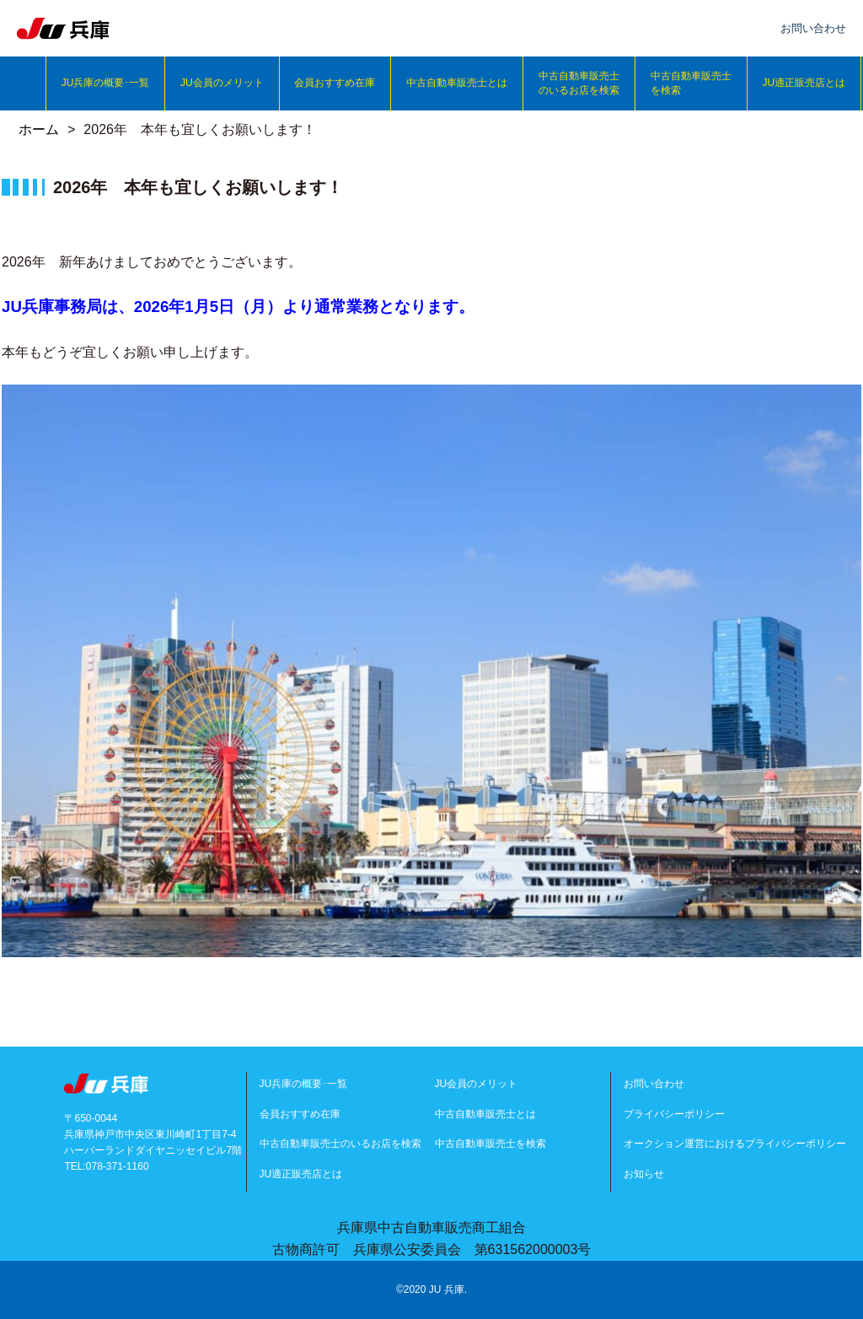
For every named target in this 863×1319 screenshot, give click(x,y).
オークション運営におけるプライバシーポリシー (735, 1143)
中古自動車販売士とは (456, 83)
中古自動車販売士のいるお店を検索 (579, 83)
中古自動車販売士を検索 (691, 83)
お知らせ (644, 1174)
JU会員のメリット (222, 83)
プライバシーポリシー (674, 1114)
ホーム (39, 129)
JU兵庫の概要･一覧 (106, 83)
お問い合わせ (654, 1084)
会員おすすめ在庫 (334, 83)
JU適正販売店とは (803, 83)
